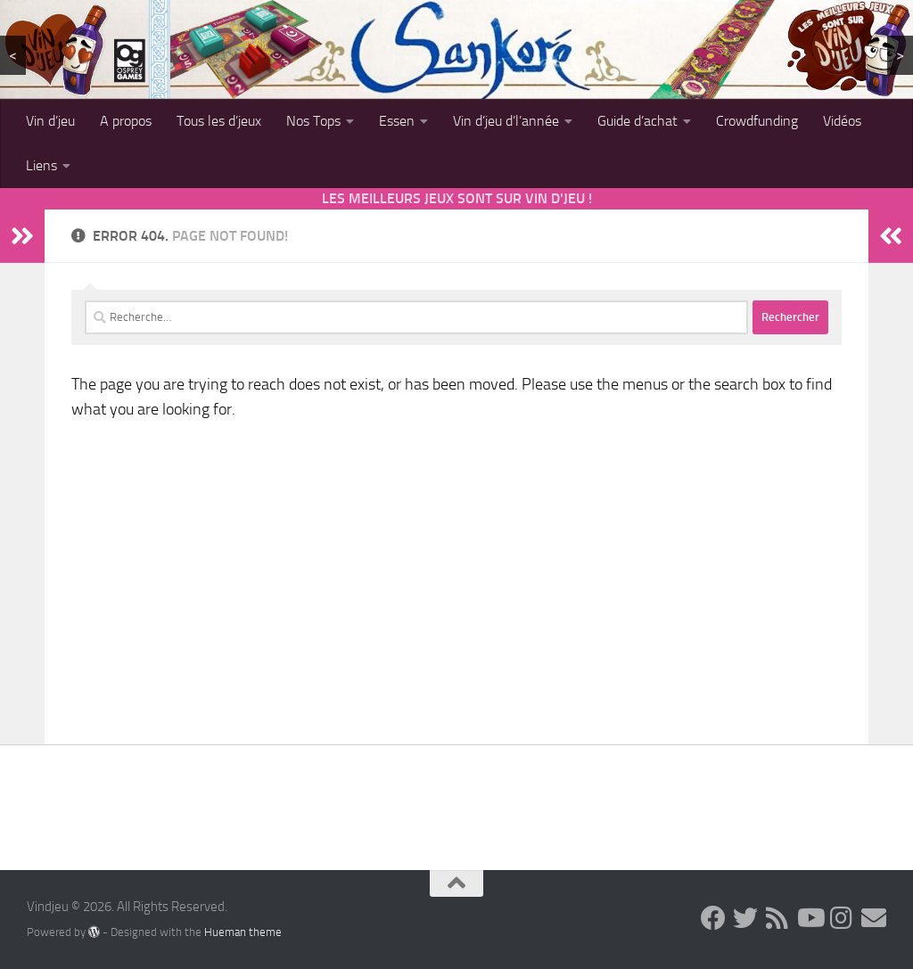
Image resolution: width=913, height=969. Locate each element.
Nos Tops (313, 120)
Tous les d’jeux (219, 120)
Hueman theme (243, 932)
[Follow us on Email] (873, 918)
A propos (126, 120)
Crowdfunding (757, 120)
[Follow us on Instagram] (841, 918)
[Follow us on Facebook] (713, 918)
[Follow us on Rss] (777, 918)
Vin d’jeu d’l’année (506, 120)
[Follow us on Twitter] (745, 918)
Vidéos (842, 120)
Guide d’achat (637, 120)
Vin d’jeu (50, 120)
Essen (397, 120)
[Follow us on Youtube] (809, 918)
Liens (41, 165)
